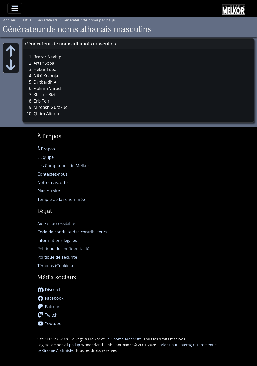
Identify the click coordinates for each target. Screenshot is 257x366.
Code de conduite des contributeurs (72, 232)
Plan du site (48, 191)
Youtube (49, 323)
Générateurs (47, 20)
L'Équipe (45, 157)
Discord (48, 290)
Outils (26, 20)
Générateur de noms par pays (89, 20)
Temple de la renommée (61, 199)
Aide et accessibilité (56, 223)
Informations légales (57, 240)
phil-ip (74, 344)
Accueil (9, 20)
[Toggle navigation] (14, 8)
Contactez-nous (52, 174)
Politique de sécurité (57, 257)
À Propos (46, 149)
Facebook (50, 298)
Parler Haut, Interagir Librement (185, 344)
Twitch (47, 315)
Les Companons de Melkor (63, 166)
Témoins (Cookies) (55, 265)
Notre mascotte (52, 182)
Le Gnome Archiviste (124, 339)
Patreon (48, 306)
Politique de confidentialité (63, 249)
